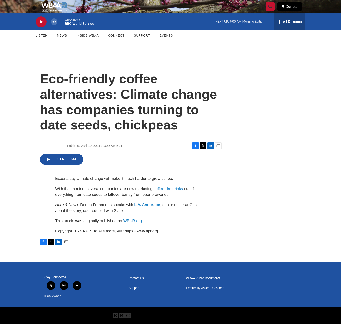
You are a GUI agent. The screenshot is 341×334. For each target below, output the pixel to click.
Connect (116, 45)
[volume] (54, 32)
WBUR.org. (133, 231)
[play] (41, 31)
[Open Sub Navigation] (51, 45)
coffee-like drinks (168, 198)
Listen (42, 45)
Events (166, 45)
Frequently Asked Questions (205, 297)
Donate (294, 11)
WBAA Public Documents (203, 288)
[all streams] (289, 31)
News (62, 45)
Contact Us (136, 288)
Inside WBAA (87, 45)
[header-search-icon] (272, 11)
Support (142, 45)
